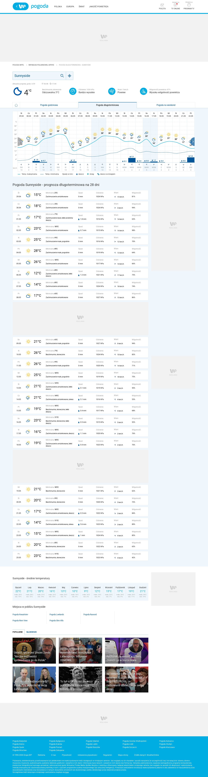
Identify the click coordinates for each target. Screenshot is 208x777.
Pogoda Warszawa (167, 747)
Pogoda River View (20, 620)
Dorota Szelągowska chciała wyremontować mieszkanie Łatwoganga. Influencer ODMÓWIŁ (76, 654)
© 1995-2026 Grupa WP (22, 755)
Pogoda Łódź (128, 744)
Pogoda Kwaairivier (20, 614)
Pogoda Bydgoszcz (57, 741)
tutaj (67, 772)
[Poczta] (162, 6)
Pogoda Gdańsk (92, 741)
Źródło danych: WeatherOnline (146, 755)
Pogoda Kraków (55, 744)
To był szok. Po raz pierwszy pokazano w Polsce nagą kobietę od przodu (76, 685)
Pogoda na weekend (166, 105)
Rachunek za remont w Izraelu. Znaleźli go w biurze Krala (124, 658)
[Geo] (69, 76)
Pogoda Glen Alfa (56, 620)
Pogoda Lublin (91, 744)
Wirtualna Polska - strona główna (21, 6)
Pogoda (39, 6)
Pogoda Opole (18, 747)
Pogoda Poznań (55, 747)
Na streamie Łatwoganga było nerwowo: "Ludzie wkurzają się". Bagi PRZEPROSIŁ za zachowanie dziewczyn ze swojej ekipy (125, 681)
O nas (53, 755)
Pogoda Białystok (20, 741)
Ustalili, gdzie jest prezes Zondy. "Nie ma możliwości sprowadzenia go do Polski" (32, 656)
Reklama (41, 755)
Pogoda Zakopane (56, 750)
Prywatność (67, 755)
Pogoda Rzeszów (93, 747)
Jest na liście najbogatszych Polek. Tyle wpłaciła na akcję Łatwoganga (30, 685)
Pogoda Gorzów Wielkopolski (134, 741)
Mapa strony (123, 755)
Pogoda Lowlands (57, 614)
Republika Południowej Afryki (41, 65)
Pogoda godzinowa (49, 105)
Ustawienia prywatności (87, 755)
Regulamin (107, 755)
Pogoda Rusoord (90, 614)
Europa (70, 6)
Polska (58, 6)
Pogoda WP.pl (18, 65)
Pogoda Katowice (166, 741)
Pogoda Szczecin (130, 747)
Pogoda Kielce (18, 744)
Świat (81, 6)
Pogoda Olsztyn (165, 744)
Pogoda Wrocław (20, 750)
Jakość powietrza (98, 6)
